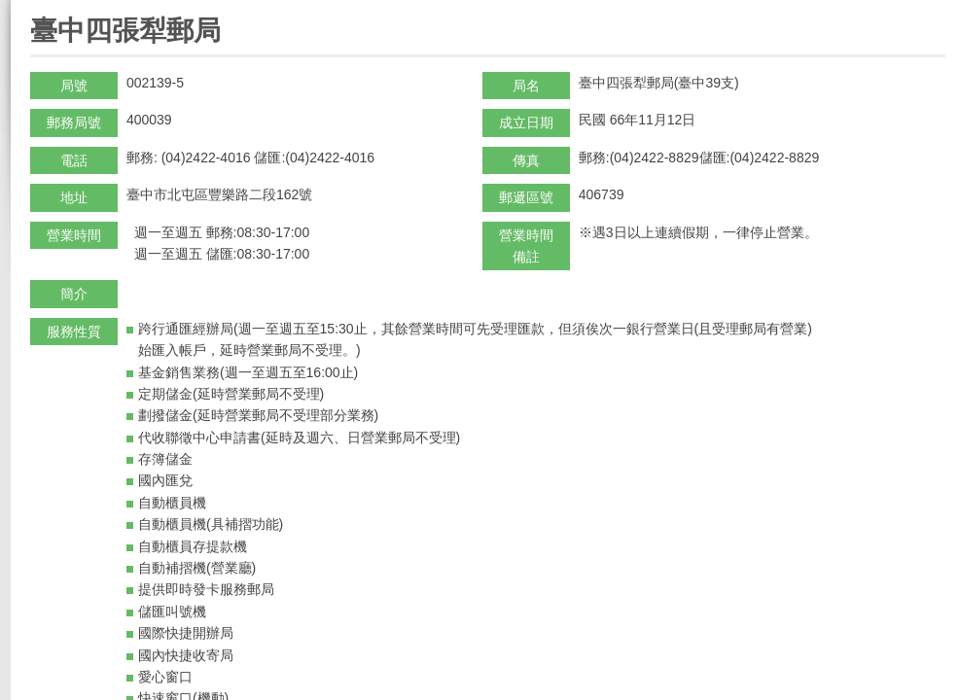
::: (36, 8)
